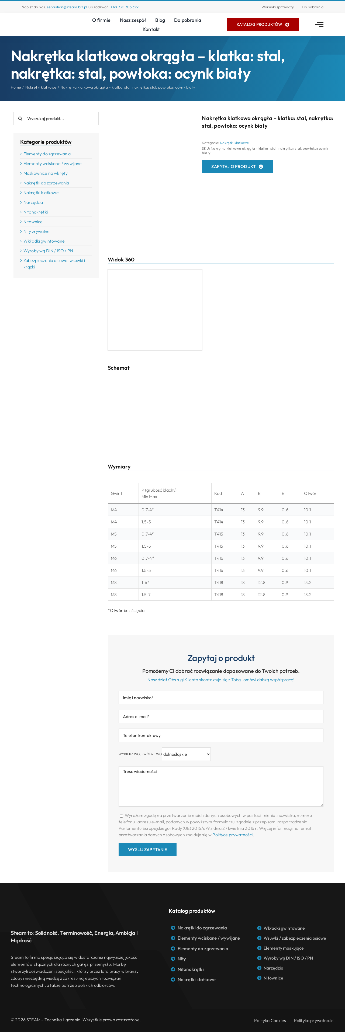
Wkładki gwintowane (44, 241)
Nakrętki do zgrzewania (46, 183)
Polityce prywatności (232, 834)
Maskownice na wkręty (45, 173)
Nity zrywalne (36, 231)
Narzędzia (33, 202)
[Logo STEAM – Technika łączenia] (43, 19)
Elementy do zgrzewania (47, 153)
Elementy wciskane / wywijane (52, 163)
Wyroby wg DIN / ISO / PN (48, 250)
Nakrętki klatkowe (234, 143)
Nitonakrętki (35, 212)
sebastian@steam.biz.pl (67, 7)
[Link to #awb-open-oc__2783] (319, 24)
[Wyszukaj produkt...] (56, 118)
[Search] (20, 118)
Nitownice (33, 221)
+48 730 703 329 (125, 7)
